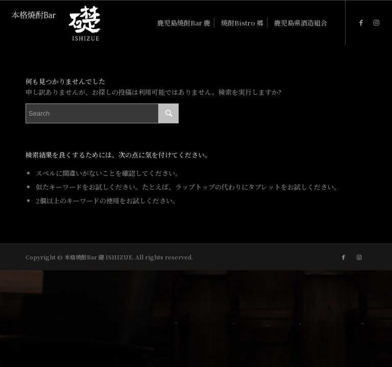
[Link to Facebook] (361, 22)
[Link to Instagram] (376, 22)
